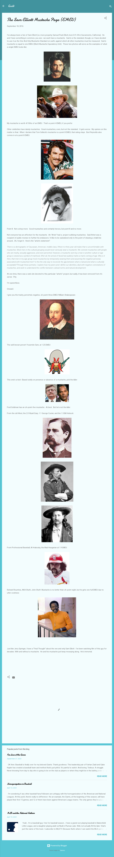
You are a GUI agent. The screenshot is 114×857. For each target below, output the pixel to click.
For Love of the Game (16, 754)
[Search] (110, 7)
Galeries (62, 850)
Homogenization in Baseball (19, 784)
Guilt (11, 6)
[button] (105, 18)
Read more (102, 776)
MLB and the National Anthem (21, 813)
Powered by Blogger (57, 845)
